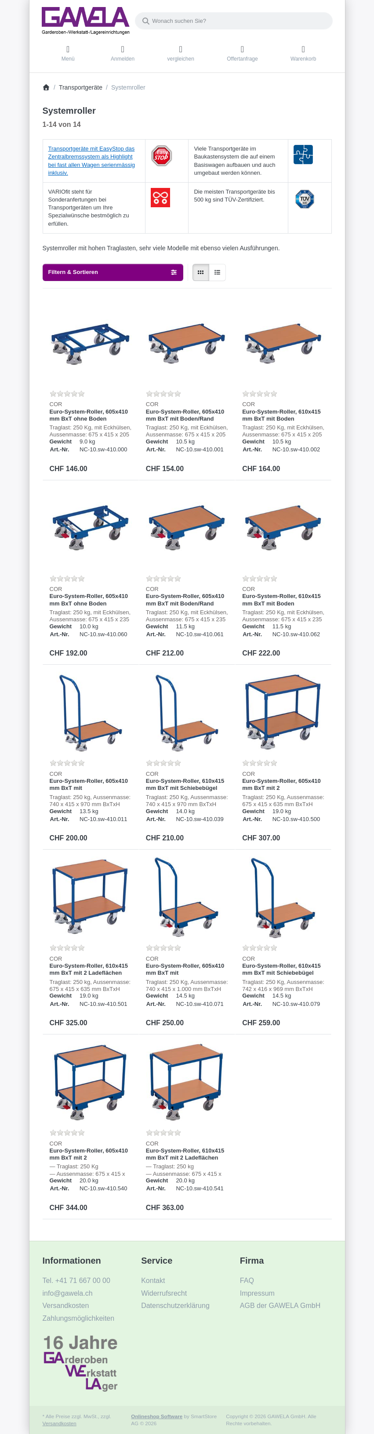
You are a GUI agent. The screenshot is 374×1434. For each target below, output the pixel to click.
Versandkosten (59, 1423)
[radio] (201, 272)
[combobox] (234, 20)
